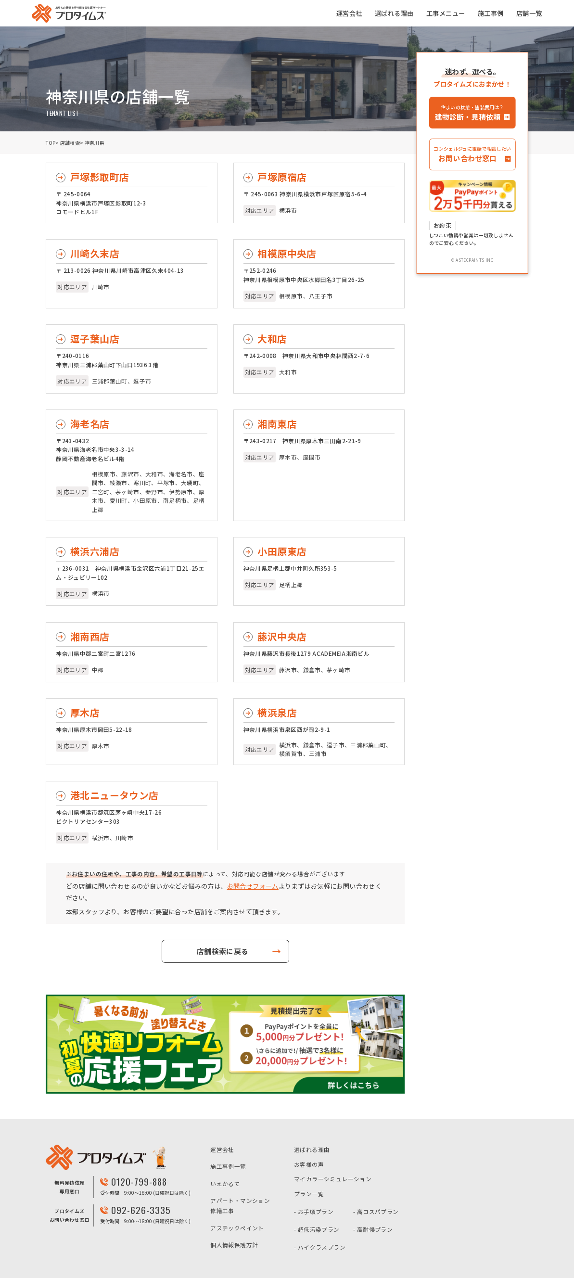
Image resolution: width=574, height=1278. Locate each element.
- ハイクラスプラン (319, 1247)
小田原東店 (281, 551)
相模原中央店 (286, 253)
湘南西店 (90, 636)
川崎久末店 (94, 253)
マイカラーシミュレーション (332, 1179)
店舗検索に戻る (222, 951)
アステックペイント (237, 1228)
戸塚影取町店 (99, 177)
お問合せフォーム (253, 886)
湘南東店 (277, 424)
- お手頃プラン (313, 1211)
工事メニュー (445, 13)
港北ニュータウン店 (114, 795)
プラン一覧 (309, 1194)
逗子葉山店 (94, 338)
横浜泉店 (277, 712)
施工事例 (491, 13)
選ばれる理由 (394, 13)
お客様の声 (309, 1164)
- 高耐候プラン (373, 1229)
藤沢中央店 (281, 636)
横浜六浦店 (94, 551)
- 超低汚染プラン (317, 1229)
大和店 (272, 338)
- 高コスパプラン (376, 1211)
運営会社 (349, 13)
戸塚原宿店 (281, 177)
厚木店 (85, 712)
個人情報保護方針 (234, 1245)
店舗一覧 (529, 13)
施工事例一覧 (228, 1166)
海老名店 (90, 424)
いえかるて (225, 1184)
